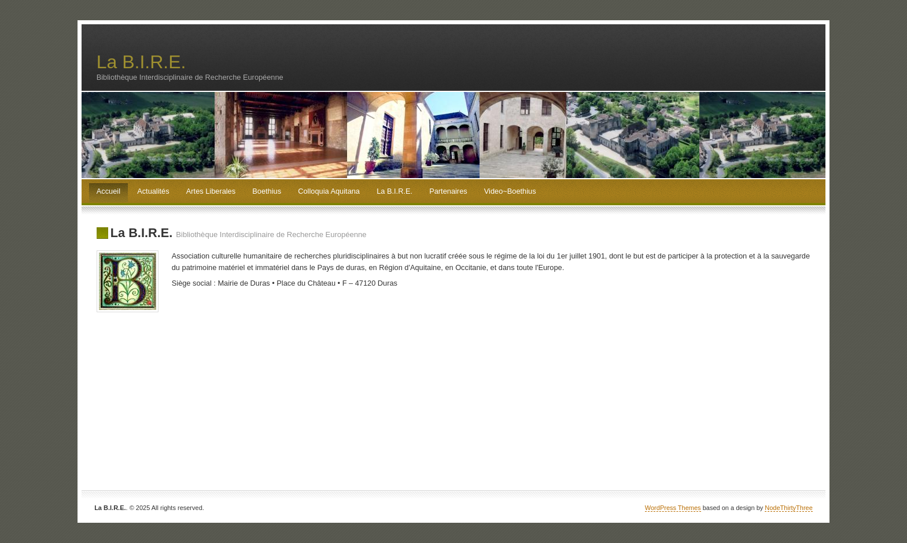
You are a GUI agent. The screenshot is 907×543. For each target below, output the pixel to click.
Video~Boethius (510, 191)
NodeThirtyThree (789, 507)
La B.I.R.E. (141, 61)
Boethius (266, 191)
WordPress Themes (673, 507)
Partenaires (448, 191)
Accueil (108, 191)
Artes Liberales (210, 191)
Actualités (153, 191)
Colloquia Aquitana (329, 191)
